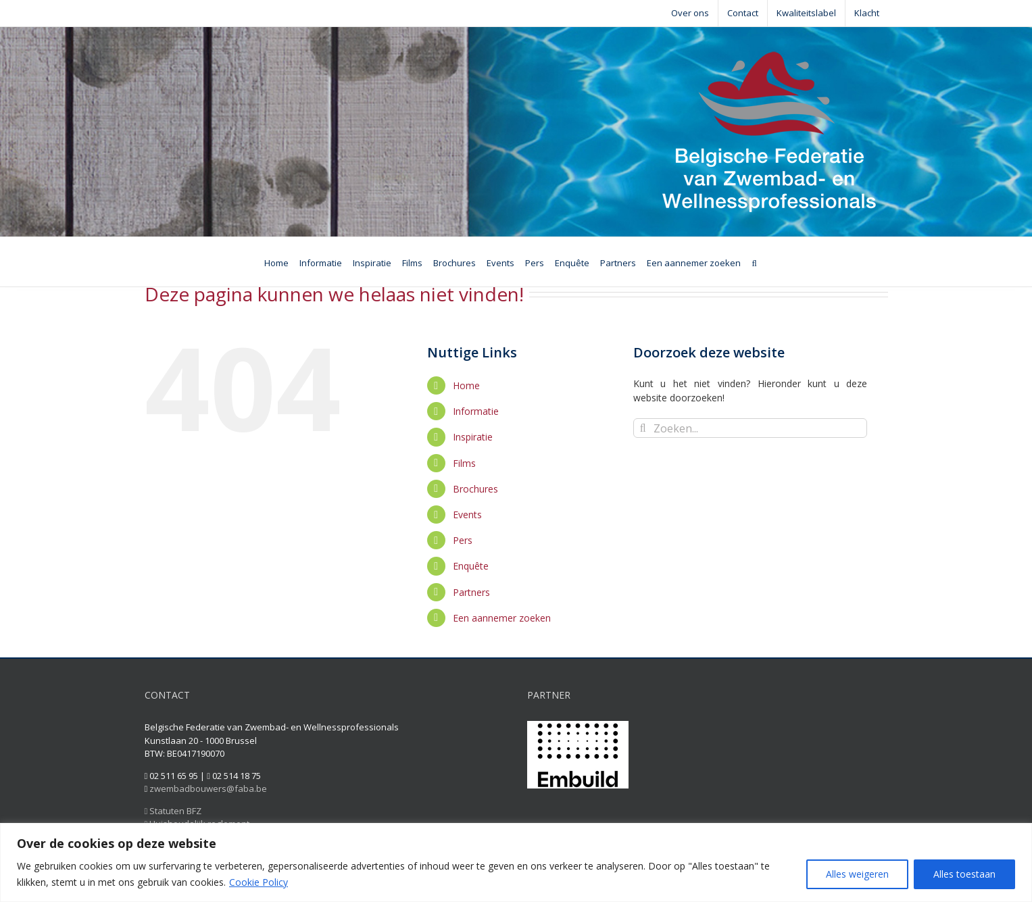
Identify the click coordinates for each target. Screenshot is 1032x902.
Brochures (475, 488)
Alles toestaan (964, 874)
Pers (462, 540)
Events (467, 514)
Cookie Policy (258, 882)
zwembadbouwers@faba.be (208, 788)
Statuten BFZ (173, 811)
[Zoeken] (754, 261)
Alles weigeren (857, 874)
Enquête (471, 565)
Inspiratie (473, 436)
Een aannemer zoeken (502, 617)
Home (466, 385)
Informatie (476, 411)
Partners (471, 592)
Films (464, 463)
